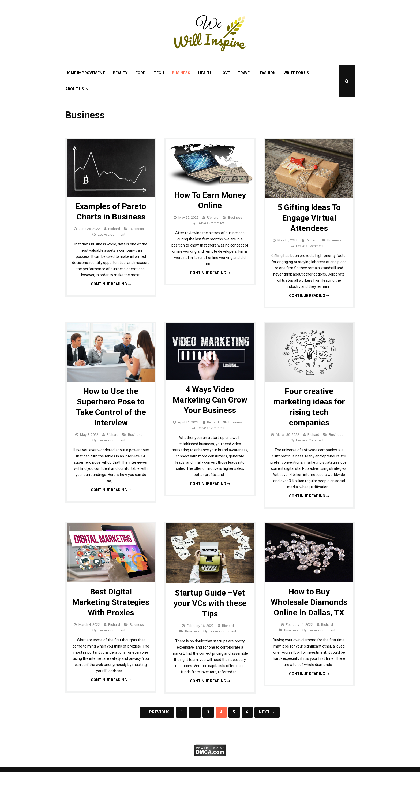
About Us (74, 89)
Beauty (120, 73)
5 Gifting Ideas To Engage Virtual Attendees (309, 218)
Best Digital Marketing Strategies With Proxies (110, 602)
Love (225, 73)
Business (181, 73)
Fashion (268, 73)
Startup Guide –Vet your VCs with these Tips (210, 603)
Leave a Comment (111, 234)
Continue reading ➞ (111, 284)
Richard (114, 229)
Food (141, 73)
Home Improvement (85, 73)
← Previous (157, 712)
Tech (159, 73)
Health (205, 73)
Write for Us (296, 73)
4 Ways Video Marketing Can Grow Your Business (210, 400)
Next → (267, 712)
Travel (245, 73)
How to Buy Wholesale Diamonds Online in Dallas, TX (309, 602)
